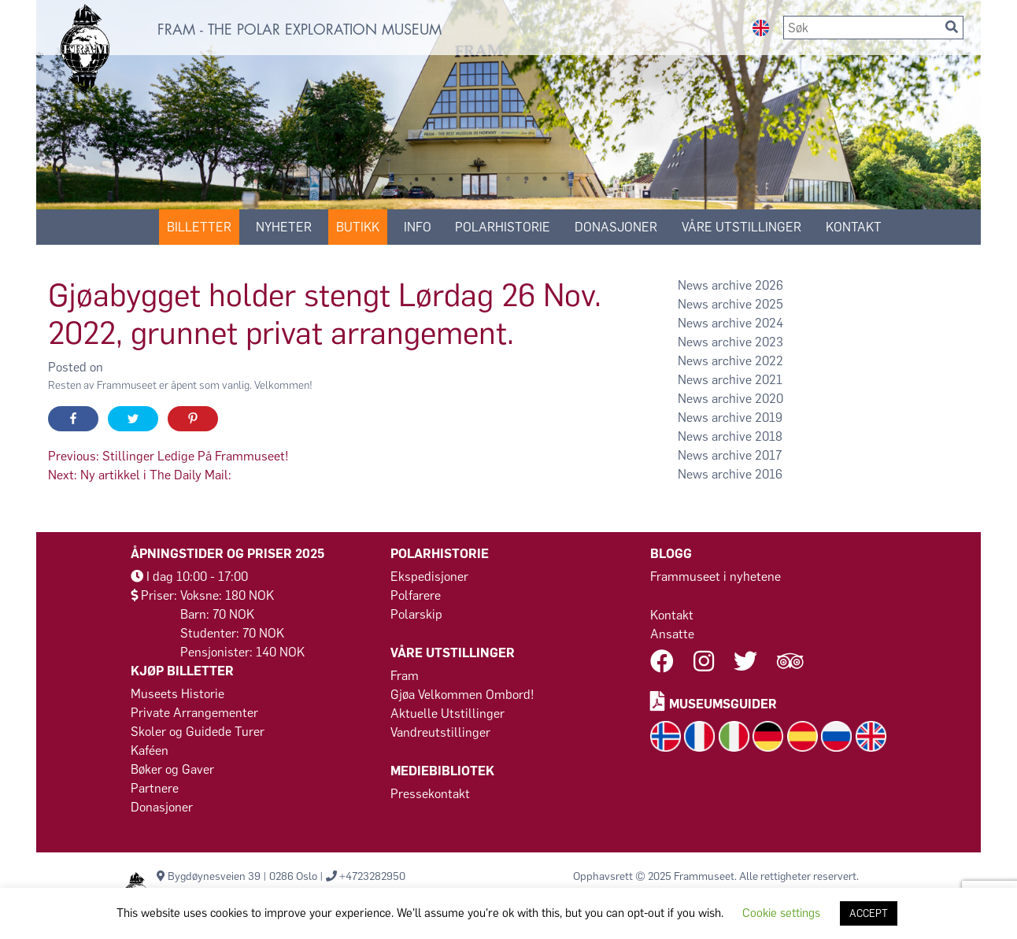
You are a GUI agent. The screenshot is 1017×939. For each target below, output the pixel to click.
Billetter (199, 227)
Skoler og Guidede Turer (197, 731)
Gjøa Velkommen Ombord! (462, 694)
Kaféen (149, 750)
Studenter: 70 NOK (232, 633)
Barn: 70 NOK (217, 614)
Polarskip (416, 614)
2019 (768, 417)
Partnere (155, 788)
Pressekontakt (430, 793)
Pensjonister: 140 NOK (242, 652)
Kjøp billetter (182, 671)
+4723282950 (372, 876)
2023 (769, 342)
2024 (769, 323)
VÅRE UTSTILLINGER (741, 227)
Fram (404, 675)
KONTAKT (854, 227)
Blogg (671, 553)
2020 (769, 398)
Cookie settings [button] (781, 913)
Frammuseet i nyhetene (715, 576)
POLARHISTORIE (502, 227)
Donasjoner (616, 227)
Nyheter (284, 227)
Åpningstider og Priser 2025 (227, 553)
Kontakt (671, 615)
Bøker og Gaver (172, 769)
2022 (769, 360)
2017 (768, 455)
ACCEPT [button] (868, 913)
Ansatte (672, 634)
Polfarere (415, 595)
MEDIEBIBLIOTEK (442, 770)
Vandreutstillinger (440, 732)
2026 (769, 285)
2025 (769, 304)
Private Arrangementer (194, 712)
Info (417, 227)
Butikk (357, 227)
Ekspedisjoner (429, 576)
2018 (768, 436)
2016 (768, 474)
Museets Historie (177, 693)
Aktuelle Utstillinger (447, 713)
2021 (768, 379)
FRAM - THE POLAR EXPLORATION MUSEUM (299, 30)
